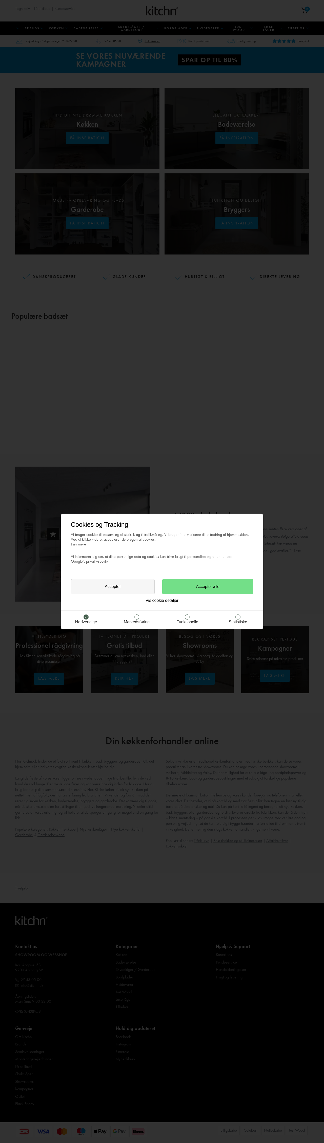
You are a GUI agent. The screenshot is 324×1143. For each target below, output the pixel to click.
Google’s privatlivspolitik (89, 561)
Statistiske (238, 622)
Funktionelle (187, 622)
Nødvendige (86, 622)
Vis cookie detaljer (162, 600)
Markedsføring (137, 622)
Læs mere (78, 544)
